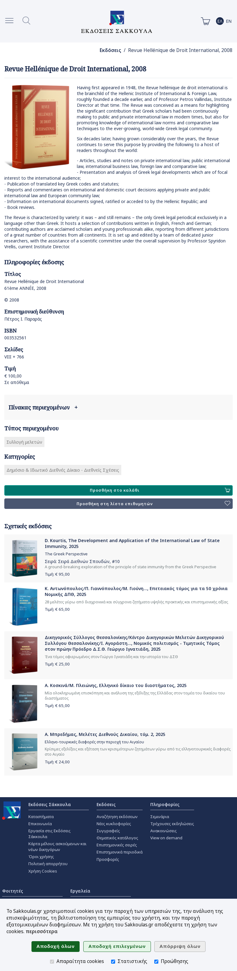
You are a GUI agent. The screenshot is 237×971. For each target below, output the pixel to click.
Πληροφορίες (165, 804)
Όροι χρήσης (41, 856)
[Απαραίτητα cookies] (52, 962)
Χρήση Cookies (42, 871)
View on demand (166, 838)
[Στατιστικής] (113, 962)
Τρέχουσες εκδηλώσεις (172, 823)
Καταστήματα (41, 816)
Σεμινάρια (159, 816)
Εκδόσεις (110, 50)
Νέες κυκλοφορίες (114, 823)
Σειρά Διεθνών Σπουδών (84, 561)
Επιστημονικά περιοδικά (120, 852)
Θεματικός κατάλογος (117, 838)
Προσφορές (108, 859)
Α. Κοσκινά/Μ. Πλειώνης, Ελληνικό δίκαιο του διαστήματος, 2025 (116, 685)
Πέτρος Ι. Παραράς (23, 319)
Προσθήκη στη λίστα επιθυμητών (153, 503)
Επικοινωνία (40, 823)
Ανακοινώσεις (163, 830)
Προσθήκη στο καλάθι (160, 490)
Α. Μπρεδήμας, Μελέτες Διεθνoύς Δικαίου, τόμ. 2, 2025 (105, 734)
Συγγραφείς (108, 830)
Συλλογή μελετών (24, 442)
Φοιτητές (12, 891)
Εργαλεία (80, 891)
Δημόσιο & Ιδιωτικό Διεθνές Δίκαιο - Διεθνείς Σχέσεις (62, 470)
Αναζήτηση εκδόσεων (117, 816)
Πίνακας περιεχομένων (43, 407)
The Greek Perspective (66, 554)
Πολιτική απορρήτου (48, 863)
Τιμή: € (57, 574)
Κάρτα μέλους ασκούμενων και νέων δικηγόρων (57, 846)
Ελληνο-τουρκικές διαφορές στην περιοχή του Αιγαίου (94, 742)
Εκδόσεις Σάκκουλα (49, 804)
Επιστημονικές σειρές (117, 845)
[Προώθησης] (156, 962)
